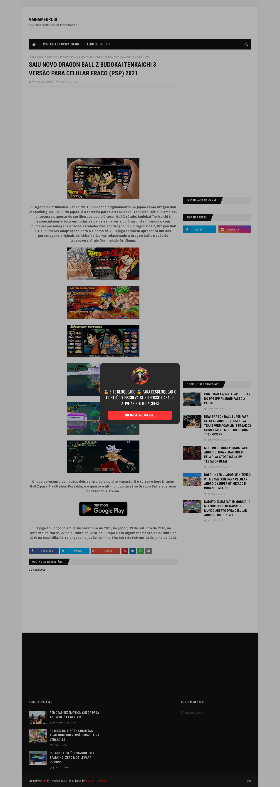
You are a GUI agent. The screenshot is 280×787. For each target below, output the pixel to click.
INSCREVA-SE (140, 415)
